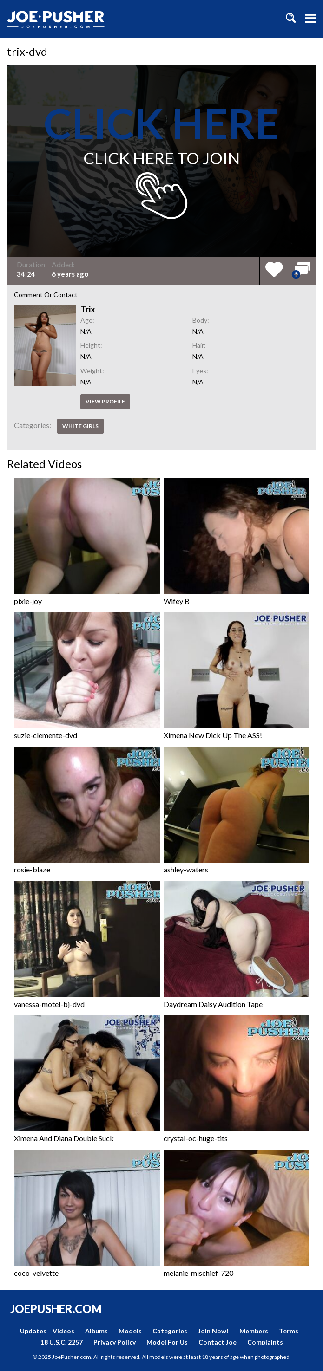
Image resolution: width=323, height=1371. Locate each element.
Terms (288, 1331)
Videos (63, 1331)
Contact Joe (217, 1342)
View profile (105, 401)
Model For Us (167, 1342)
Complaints (265, 1342)
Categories (169, 1331)
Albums (96, 1331)
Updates (33, 1331)
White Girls (80, 425)
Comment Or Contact (46, 295)
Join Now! (213, 1331)
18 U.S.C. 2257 (61, 1342)
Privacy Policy (114, 1342)
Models (130, 1331)
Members (253, 1331)
